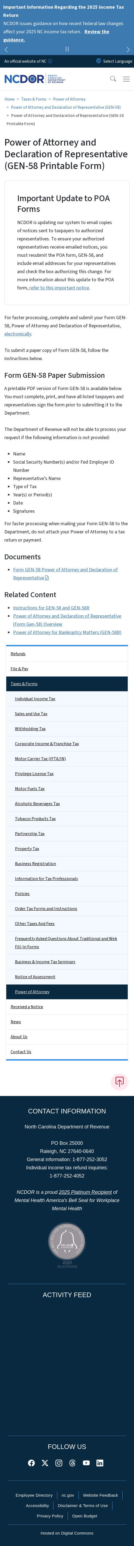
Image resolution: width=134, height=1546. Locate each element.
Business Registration (35, 864)
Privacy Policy (50, 1516)
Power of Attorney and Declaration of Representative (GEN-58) (66, 107)
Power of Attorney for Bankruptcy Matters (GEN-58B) (67, 632)
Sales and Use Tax (31, 714)
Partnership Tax (30, 834)
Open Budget (84, 1516)
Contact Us (21, 1052)
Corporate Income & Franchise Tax (47, 744)
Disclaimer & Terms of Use (83, 1505)
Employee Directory (34, 1495)
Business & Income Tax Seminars (45, 962)
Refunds (18, 654)
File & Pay (19, 669)
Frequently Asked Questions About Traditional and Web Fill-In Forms (66, 943)
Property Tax (27, 849)
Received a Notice (27, 1007)
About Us (19, 1037)
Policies (22, 894)
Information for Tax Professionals (46, 879)
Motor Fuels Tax (30, 789)
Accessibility (37, 1505)
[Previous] (6, 50)
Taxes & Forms (33, 99)
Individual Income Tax (35, 699)
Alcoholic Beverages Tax (37, 804)
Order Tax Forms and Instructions (46, 909)
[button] (109, 79)
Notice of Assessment (35, 977)
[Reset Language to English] (98, 61)
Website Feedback (100, 1495)
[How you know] (49, 61)
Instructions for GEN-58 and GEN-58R (51, 608)
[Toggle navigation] (126, 79)
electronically (17, 334)
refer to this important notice (59, 288)
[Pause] (67, 50)
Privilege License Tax (34, 774)
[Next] (128, 50)
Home (9, 99)
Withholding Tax (30, 729)
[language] (117, 61)
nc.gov (68, 1495)
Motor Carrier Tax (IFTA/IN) (40, 759)
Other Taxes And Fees (35, 924)
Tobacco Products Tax (35, 819)
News (16, 1022)
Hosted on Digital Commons (66, 1533)
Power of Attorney (69, 99)
